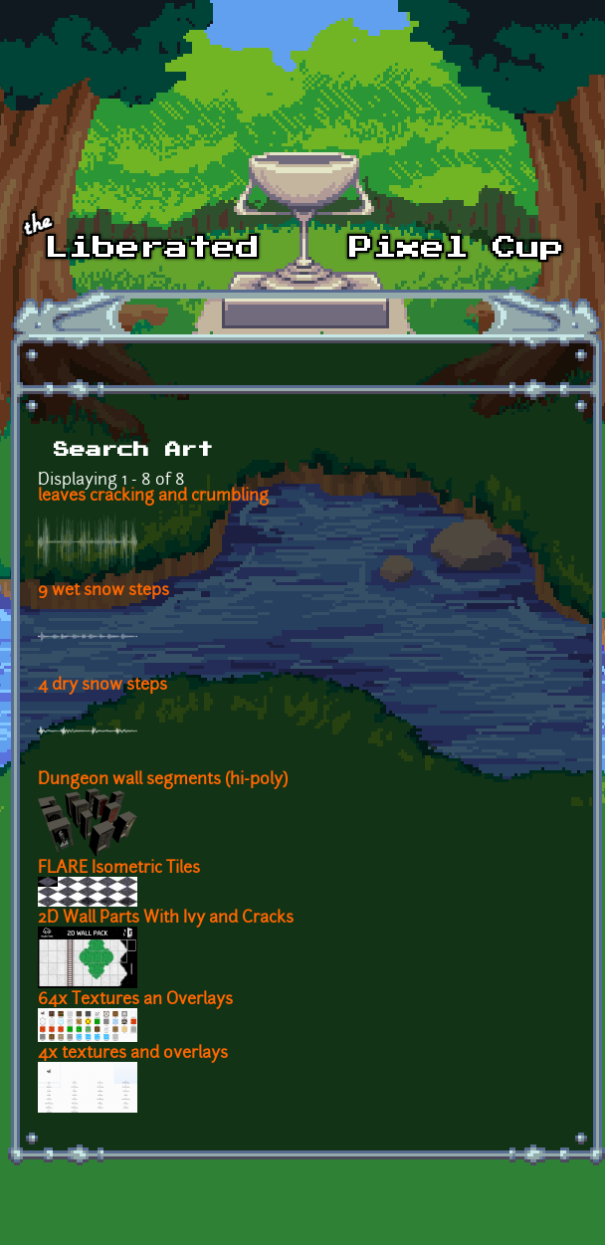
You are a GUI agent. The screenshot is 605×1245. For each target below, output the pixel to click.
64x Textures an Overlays (135, 1000)
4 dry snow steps (102, 686)
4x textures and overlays (133, 1054)
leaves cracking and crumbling (153, 497)
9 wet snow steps (103, 591)
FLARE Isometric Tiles (119, 869)
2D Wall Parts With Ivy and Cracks (166, 919)
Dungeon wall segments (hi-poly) (163, 780)
